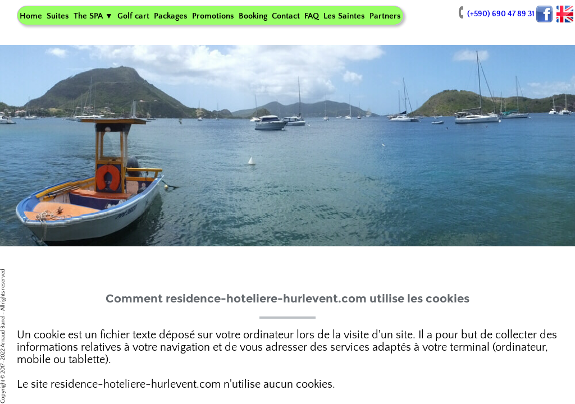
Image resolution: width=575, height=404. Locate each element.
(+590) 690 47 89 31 (495, 14)
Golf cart (133, 16)
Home (31, 16)
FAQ (311, 16)
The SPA (93, 16)
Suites (58, 16)
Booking (253, 16)
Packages (171, 16)
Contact (286, 16)
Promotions (213, 16)
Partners (385, 16)
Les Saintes (344, 16)
